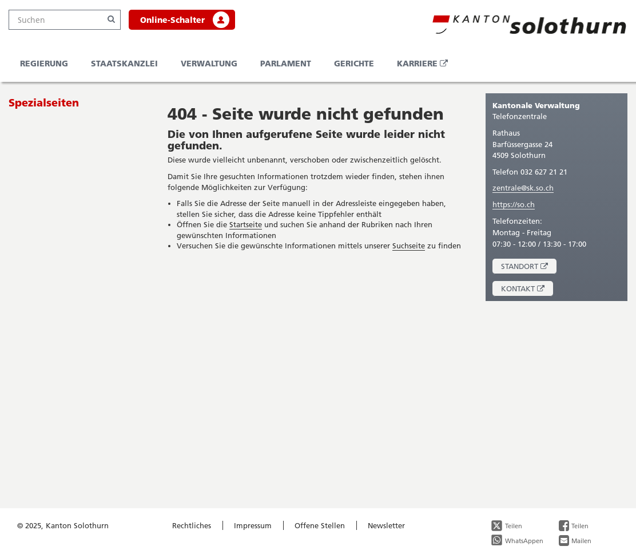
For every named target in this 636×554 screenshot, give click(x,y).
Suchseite (408, 245)
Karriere (426, 67)
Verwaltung (209, 63)
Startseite (245, 224)
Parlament (285, 63)
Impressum (253, 525)
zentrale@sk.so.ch (523, 187)
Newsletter (386, 525)
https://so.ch (513, 204)
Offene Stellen (320, 525)
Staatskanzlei (124, 63)
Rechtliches (191, 525)
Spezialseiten (44, 102)
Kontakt (527, 289)
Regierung (44, 63)
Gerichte (354, 63)
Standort (528, 267)
